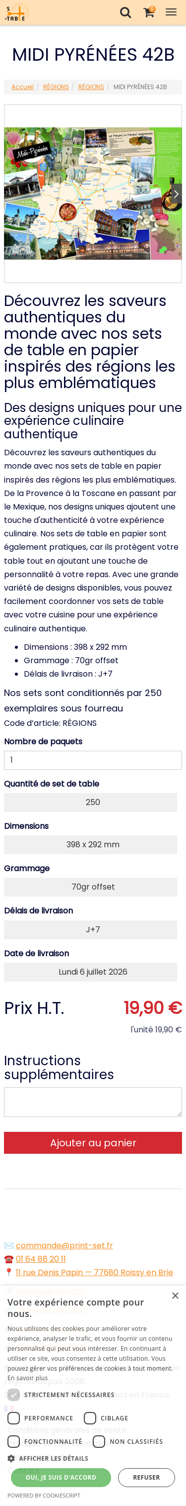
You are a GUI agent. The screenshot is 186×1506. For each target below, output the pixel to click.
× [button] (175, 1296)
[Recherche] (125, 12)
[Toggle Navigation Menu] (171, 12)
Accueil (22, 87)
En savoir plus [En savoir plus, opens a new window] (27, 1378)
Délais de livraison (38, 910)
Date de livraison (36, 953)
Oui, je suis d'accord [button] (60, 1477)
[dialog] (93, 1396)
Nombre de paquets (43, 741)
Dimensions (26, 826)
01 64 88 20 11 (41, 1259)
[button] (93, 1458)
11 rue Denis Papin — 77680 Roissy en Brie (94, 1272)
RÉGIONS (56, 87)
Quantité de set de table (51, 784)
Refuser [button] (146, 1477)
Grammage (27, 868)
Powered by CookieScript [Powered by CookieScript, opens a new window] (43, 1495)
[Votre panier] (148, 12)
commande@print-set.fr (64, 1245)
